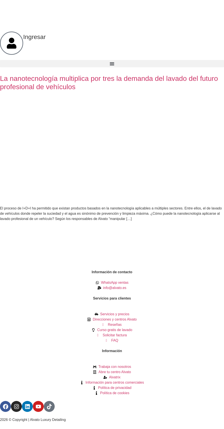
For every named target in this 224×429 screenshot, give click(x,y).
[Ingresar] (11, 43)
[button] (112, 63)
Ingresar (34, 37)
